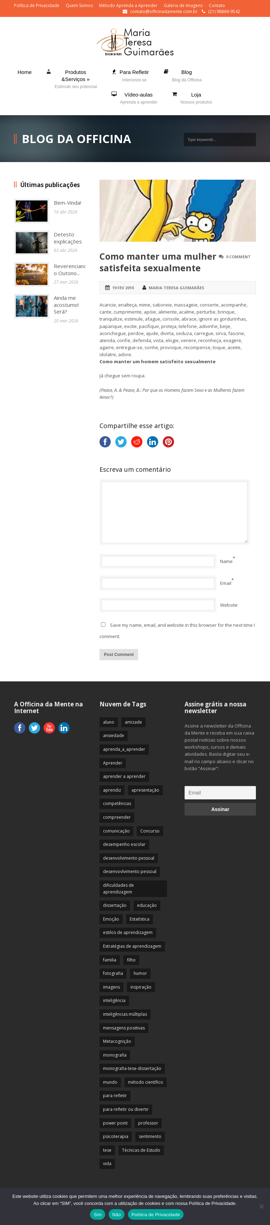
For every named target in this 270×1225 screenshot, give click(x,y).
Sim (98, 1214)
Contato (217, 5)
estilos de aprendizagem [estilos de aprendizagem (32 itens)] (128, 932)
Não (116, 1214)
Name (226, 561)
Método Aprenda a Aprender (128, 5)
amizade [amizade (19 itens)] (133, 722)
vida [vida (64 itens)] (107, 1164)
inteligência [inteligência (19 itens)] (114, 1000)
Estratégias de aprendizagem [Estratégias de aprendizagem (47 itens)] (132, 946)
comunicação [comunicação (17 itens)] (116, 831)
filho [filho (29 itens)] (131, 960)
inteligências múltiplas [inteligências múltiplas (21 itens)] (125, 1014)
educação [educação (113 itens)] (147, 905)
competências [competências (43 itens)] (117, 803)
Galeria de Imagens (183, 5)
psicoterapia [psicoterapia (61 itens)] (115, 1136)
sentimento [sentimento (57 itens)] (150, 1136)
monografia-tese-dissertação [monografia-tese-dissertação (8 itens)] (132, 1068)
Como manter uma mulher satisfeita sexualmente (157, 262)
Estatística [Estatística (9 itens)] (139, 919)
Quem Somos (79, 5)
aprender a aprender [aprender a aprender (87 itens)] (124, 776)
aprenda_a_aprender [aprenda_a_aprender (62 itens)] (124, 749)
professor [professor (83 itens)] (148, 1123)
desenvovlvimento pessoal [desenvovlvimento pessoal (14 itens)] (129, 871)
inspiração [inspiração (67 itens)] (141, 987)
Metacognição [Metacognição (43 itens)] (117, 1041)
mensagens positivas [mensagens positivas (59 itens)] (124, 1028)
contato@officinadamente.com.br (164, 11)
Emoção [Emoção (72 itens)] (111, 919)
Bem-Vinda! (67, 202)
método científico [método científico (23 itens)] (145, 1082)
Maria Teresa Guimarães (176, 287)
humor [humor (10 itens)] (140, 973)
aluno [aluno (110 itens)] (108, 722)
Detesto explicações (68, 238)
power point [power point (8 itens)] (115, 1123)
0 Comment (238, 256)
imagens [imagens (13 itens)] (111, 987)
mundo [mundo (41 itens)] (110, 1082)
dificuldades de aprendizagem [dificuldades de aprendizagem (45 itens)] (118, 888)
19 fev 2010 (123, 287)
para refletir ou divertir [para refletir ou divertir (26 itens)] (126, 1109)
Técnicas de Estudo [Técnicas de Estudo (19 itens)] (141, 1150)
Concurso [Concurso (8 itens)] (150, 831)
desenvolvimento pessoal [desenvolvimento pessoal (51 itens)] (128, 858)
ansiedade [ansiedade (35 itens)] (113, 735)
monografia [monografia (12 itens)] (115, 1055)
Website (229, 605)
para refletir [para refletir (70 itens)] (115, 1096)
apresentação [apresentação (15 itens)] (145, 790)
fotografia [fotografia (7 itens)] (113, 973)
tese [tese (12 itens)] (107, 1150)
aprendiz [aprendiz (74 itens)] (112, 790)
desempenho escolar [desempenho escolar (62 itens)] (124, 844)
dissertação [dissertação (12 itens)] (115, 905)
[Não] (261, 1206)
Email (225, 583)
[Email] (220, 792)
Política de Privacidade (36, 5)
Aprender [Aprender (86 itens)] (112, 763)
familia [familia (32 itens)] (109, 960)
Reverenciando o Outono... (72, 269)
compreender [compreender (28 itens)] (117, 817)
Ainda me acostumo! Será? (66, 304)
